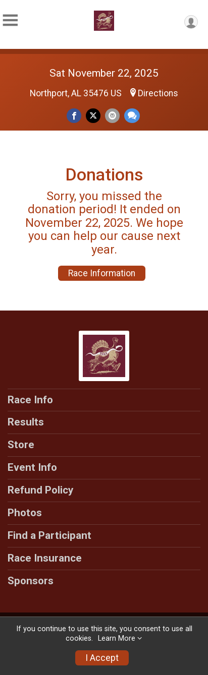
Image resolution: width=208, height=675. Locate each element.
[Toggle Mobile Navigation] (10, 20)
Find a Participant (49, 535)
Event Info (32, 467)
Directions (158, 93)
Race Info (30, 400)
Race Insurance (45, 558)
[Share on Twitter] (93, 115)
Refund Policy (40, 490)
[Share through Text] (132, 115)
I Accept (102, 658)
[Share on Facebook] (74, 115)
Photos (25, 513)
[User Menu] (191, 22)
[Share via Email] (112, 115)
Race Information (101, 273)
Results (26, 422)
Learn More (116, 638)
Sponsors (31, 581)
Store (21, 445)
